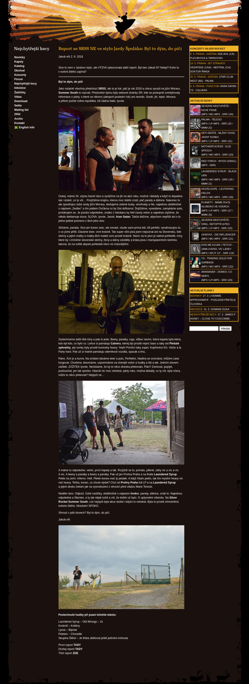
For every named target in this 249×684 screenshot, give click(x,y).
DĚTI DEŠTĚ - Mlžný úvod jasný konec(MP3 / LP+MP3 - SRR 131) (218, 137)
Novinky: (196, 295)
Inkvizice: (196, 309)
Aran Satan (228, 86)
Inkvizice (20, 88)
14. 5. (193, 63)
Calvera (201, 90)
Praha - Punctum (207, 86)
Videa (18, 96)
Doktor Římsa (200, 71)
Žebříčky (20, 92)
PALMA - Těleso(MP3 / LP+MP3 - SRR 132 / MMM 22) (217, 123)
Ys (192, 90)
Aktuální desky (201, 100)
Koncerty (20, 75)
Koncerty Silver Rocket (207, 48)
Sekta (18, 105)
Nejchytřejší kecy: (203, 314)
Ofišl (17, 114)
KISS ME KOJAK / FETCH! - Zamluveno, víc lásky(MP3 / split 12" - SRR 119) (217, 248)
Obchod (19, 70)
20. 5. (193, 76)
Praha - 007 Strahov (211, 63)
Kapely (18, 61)
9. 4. (192, 54)
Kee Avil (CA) (226, 54)
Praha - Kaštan (206, 54)
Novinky (19, 57)
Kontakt (19, 123)
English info (27, 127)
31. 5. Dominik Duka (216, 309)
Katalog (19, 66)
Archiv (18, 118)
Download (20, 101)
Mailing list (21, 109)
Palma (209, 80)
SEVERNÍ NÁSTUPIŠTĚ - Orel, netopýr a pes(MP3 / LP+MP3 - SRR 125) (217, 224)
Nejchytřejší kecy (25, 83)
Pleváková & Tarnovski (206, 58)
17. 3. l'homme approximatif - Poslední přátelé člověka (213, 299)
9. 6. (192, 86)
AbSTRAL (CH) (222, 67)
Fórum (18, 79)
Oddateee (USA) (201, 67)
